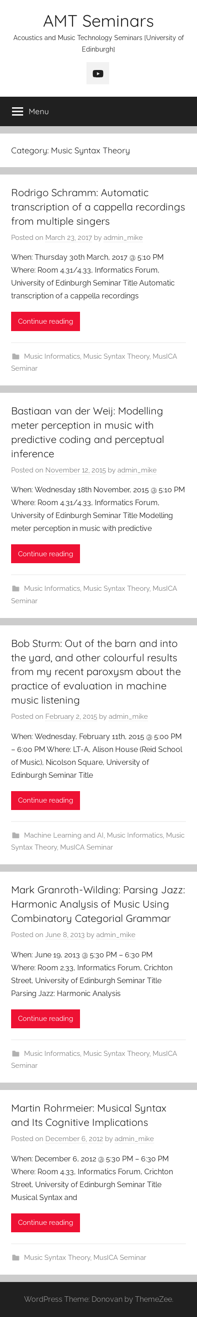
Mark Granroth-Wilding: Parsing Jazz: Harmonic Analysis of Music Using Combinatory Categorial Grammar (98, 904)
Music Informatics (52, 356)
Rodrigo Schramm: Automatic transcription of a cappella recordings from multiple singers (98, 206)
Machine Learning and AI (64, 835)
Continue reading (45, 321)
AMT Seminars (98, 20)
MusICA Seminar (86, 847)
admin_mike (123, 237)
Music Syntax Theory (116, 356)
